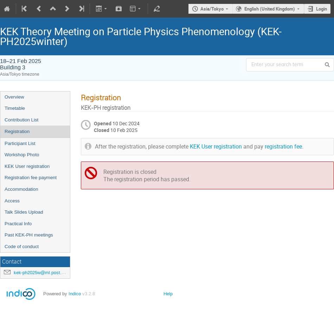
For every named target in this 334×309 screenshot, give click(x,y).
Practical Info (18, 223)
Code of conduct (22, 246)
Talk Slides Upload (24, 212)
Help (168, 294)
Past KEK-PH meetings (29, 235)
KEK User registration (27, 166)
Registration (17, 131)
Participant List (20, 143)
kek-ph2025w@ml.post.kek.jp (44, 273)
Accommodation (21, 189)
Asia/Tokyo (212, 9)
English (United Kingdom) (269, 9)
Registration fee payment (31, 177)
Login (321, 9)
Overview (14, 97)
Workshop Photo (22, 154)
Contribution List (21, 119)
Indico (75, 294)
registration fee (283, 146)
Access (12, 200)
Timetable (15, 108)
